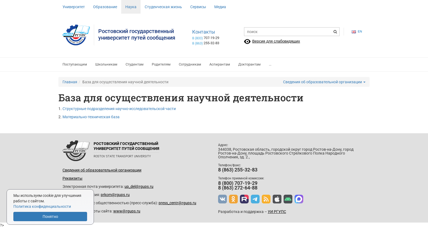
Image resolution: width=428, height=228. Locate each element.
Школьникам (106, 64)
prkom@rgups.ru (115, 195)
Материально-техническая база (91, 117)
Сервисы (198, 7)
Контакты (203, 32)
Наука (130, 7)
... (270, 64)
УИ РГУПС (277, 211)
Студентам (135, 64)
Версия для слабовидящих (276, 41)
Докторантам (249, 64)
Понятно (50, 216)
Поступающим (75, 64)
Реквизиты (72, 178)
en (357, 31)
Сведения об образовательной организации (324, 82)
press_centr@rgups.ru (177, 203)
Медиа (220, 7)
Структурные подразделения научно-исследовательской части (119, 108)
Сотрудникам (190, 64)
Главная (70, 82)
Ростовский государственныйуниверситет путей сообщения (136, 34)
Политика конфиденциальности (42, 206)
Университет (74, 7)
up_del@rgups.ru (138, 186)
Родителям (161, 64)
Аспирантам (219, 64)
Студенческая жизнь (163, 7)
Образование (105, 7)
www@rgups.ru (126, 211)
